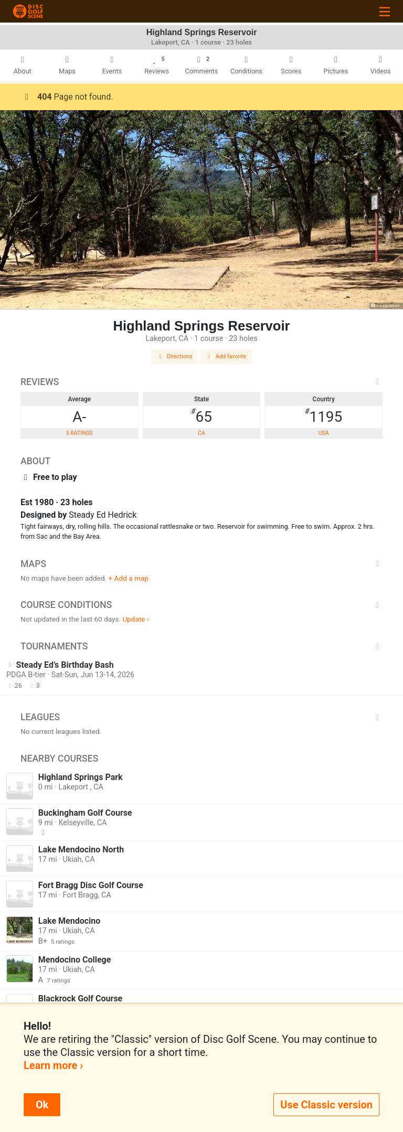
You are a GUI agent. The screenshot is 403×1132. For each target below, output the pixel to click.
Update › (135, 619)
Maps (201, 564)
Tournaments (201, 646)
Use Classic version (326, 1104)
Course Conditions (201, 605)
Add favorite (226, 356)
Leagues (201, 717)
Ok (42, 1104)
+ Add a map (129, 578)
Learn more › (53, 1065)
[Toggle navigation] (384, 11)
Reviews (201, 382)
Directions (175, 356)
